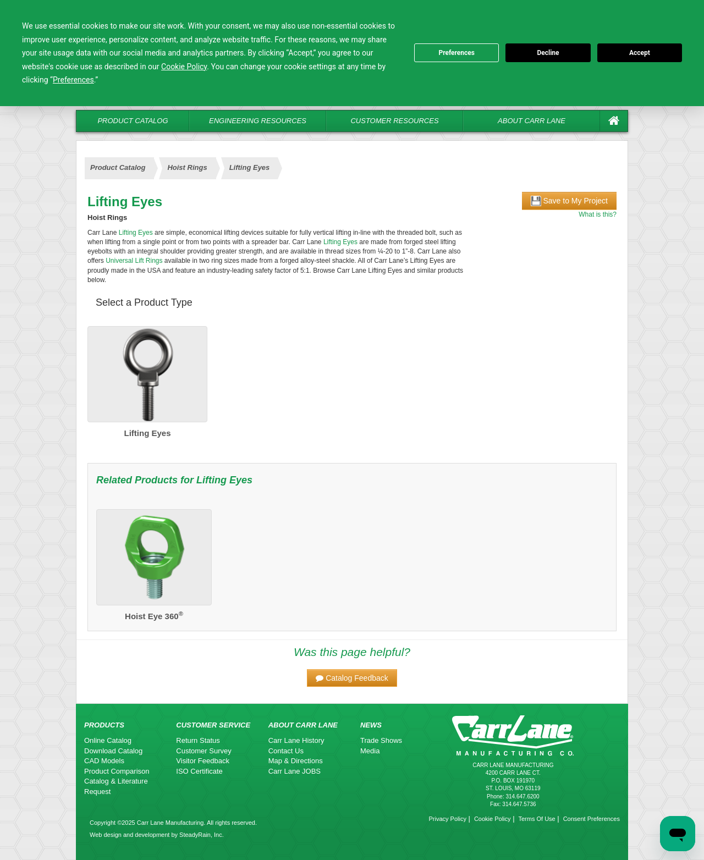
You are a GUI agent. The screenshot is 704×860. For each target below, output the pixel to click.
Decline (548, 53)
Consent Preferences (591, 818)
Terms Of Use (536, 818)
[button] (352, 678)
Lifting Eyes (249, 167)
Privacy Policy (447, 818)
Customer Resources (394, 121)
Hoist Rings (187, 167)
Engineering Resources (257, 121)
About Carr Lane (531, 121)
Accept (639, 53)
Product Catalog (132, 121)
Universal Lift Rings (134, 260)
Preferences (456, 53)
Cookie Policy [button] (184, 66)
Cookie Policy (492, 818)
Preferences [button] (73, 79)
